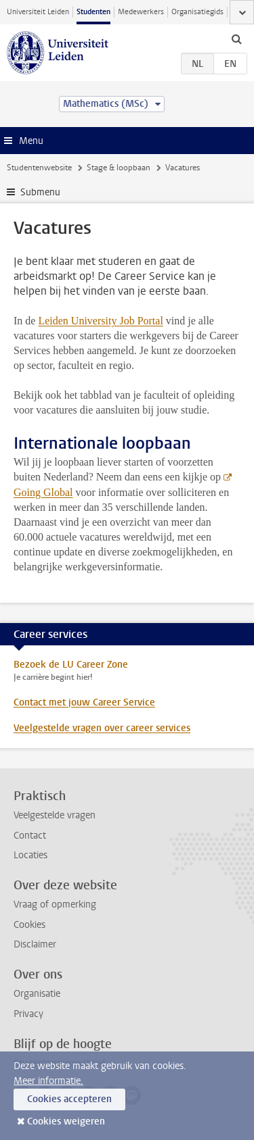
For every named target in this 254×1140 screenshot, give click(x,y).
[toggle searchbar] (236, 38)
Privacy (28, 1014)
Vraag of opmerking (55, 904)
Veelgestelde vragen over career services (102, 728)
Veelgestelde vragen (55, 815)
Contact (30, 835)
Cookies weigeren (66, 1121)
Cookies (29, 924)
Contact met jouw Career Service (84, 702)
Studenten (93, 12)
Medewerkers (141, 12)
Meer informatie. (48, 1080)
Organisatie (37, 993)
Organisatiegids (197, 12)
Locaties (30, 855)
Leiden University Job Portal (100, 320)
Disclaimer (35, 944)
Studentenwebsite (39, 167)
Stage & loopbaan (118, 167)
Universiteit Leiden (38, 12)
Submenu (40, 192)
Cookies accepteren (69, 1099)
